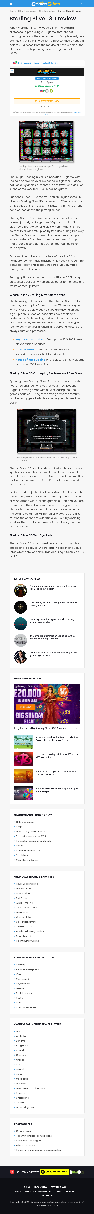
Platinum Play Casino (27, 940)
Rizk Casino (22, 898)
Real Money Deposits (27, 969)
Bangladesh (22, 1045)
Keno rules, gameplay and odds (33, 840)
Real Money (40, 1186)
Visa (18, 974)
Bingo (19, 826)
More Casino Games (27, 859)
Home (13, 10)
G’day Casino (23, 888)
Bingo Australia (24, 936)
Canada (20, 1050)
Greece (20, 1059)
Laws (58, 1191)
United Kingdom (25, 1107)
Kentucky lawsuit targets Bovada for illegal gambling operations (52, 621)
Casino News (58, 1186)
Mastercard (22, 978)
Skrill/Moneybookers (27, 1007)
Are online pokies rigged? (29, 1140)
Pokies (19, 845)
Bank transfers (24, 993)
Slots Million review (26, 921)
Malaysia (21, 1083)
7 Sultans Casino (25, 926)
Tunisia (20, 1102)
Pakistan (20, 1093)
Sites (27, 1186)
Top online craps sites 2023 (31, 836)
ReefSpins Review (47, 107)
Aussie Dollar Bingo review (30, 931)
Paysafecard (23, 983)
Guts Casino (23, 893)
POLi (18, 1002)
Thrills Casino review (27, 907)
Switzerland (22, 1097)
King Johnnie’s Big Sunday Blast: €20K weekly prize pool (46, 728)
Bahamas (21, 1040)
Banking (20, 964)
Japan (19, 1074)
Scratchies (22, 855)
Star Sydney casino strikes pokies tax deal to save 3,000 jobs (53, 604)
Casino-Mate (24, 349)
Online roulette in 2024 (28, 850)
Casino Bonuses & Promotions (33, 1191)
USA (18, 1031)
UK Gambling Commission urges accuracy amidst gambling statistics (52, 637)
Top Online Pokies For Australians (34, 1135)
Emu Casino (22, 912)
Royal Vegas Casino (29, 339)
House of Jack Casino (30, 359)
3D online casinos (27, 10)
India (18, 1064)
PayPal (19, 997)
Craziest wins (23, 1131)
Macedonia (22, 1078)
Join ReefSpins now (47, 101)
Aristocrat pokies (25, 1145)
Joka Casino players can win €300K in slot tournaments (56, 773)
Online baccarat (25, 821)
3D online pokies (47, 10)
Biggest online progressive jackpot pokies (38, 1150)
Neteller (20, 988)
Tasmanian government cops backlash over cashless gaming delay (53, 588)
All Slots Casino (24, 902)
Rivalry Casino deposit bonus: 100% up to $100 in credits (57, 756)
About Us (47, 1195)
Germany (21, 1055)
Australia (21, 1036)
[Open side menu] (11, 3)
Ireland (20, 1069)
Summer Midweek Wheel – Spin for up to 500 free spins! (57, 790)
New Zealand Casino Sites (30, 1088)
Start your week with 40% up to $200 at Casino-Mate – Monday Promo (57, 739)
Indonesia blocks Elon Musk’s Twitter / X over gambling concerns (53, 654)
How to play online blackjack (31, 831)
